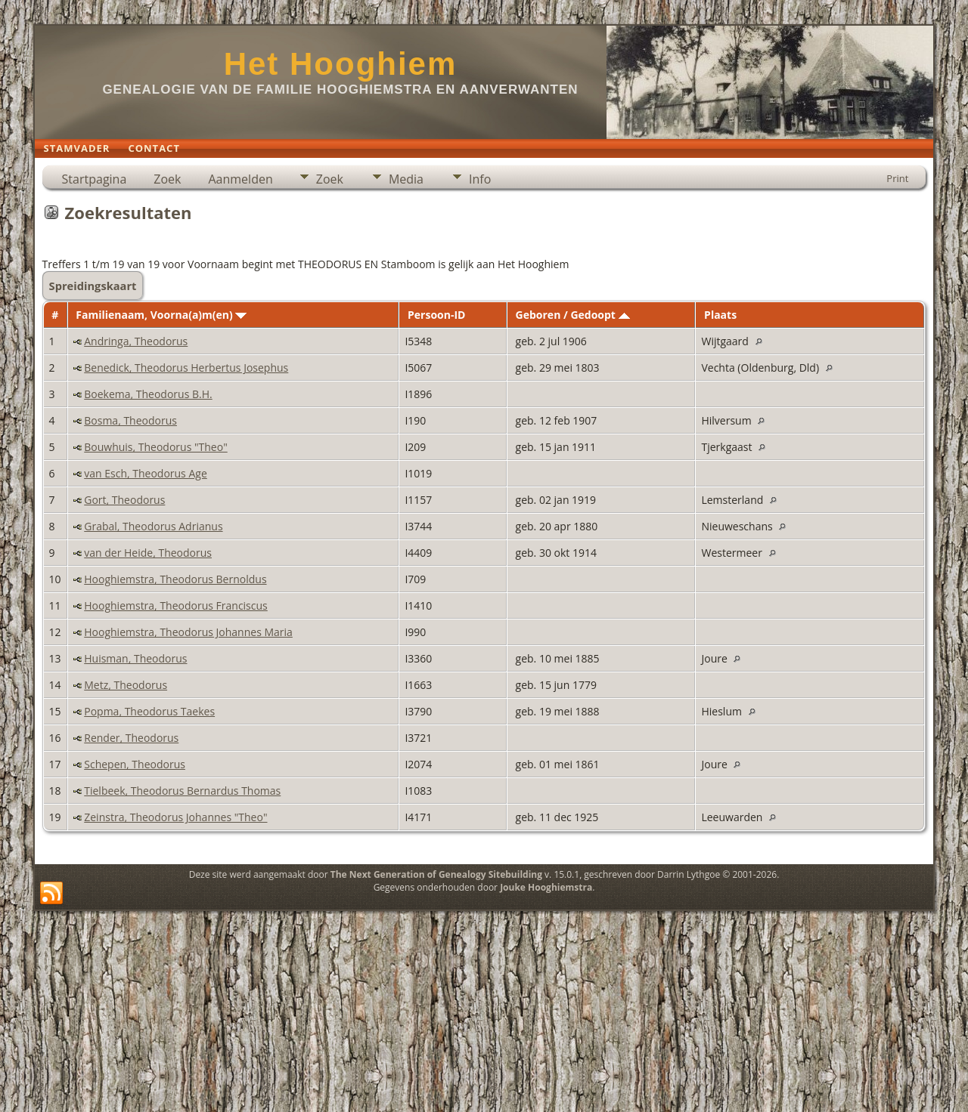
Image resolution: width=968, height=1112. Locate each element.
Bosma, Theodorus (130, 420)
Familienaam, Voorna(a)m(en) (161, 314)
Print (897, 178)
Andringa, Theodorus (136, 341)
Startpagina (94, 179)
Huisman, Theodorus (135, 658)
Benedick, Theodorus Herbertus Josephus (186, 367)
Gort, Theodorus (124, 500)
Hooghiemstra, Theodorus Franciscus (176, 605)
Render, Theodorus (131, 738)
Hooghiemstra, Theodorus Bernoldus (175, 579)
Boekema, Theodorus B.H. (148, 394)
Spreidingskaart (93, 285)
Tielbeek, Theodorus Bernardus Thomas (182, 790)
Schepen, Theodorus (134, 764)
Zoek (167, 179)
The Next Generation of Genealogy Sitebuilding (436, 874)
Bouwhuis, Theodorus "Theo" (155, 447)
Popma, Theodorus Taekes (149, 711)
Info (480, 179)
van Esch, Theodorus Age (145, 473)
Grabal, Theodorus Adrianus (153, 526)
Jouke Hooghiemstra (546, 887)
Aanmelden (240, 179)
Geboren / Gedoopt (573, 314)
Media (406, 179)
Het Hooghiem (341, 64)
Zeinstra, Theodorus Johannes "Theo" (175, 817)
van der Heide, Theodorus (148, 552)
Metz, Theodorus (125, 685)
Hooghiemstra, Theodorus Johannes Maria (188, 632)
